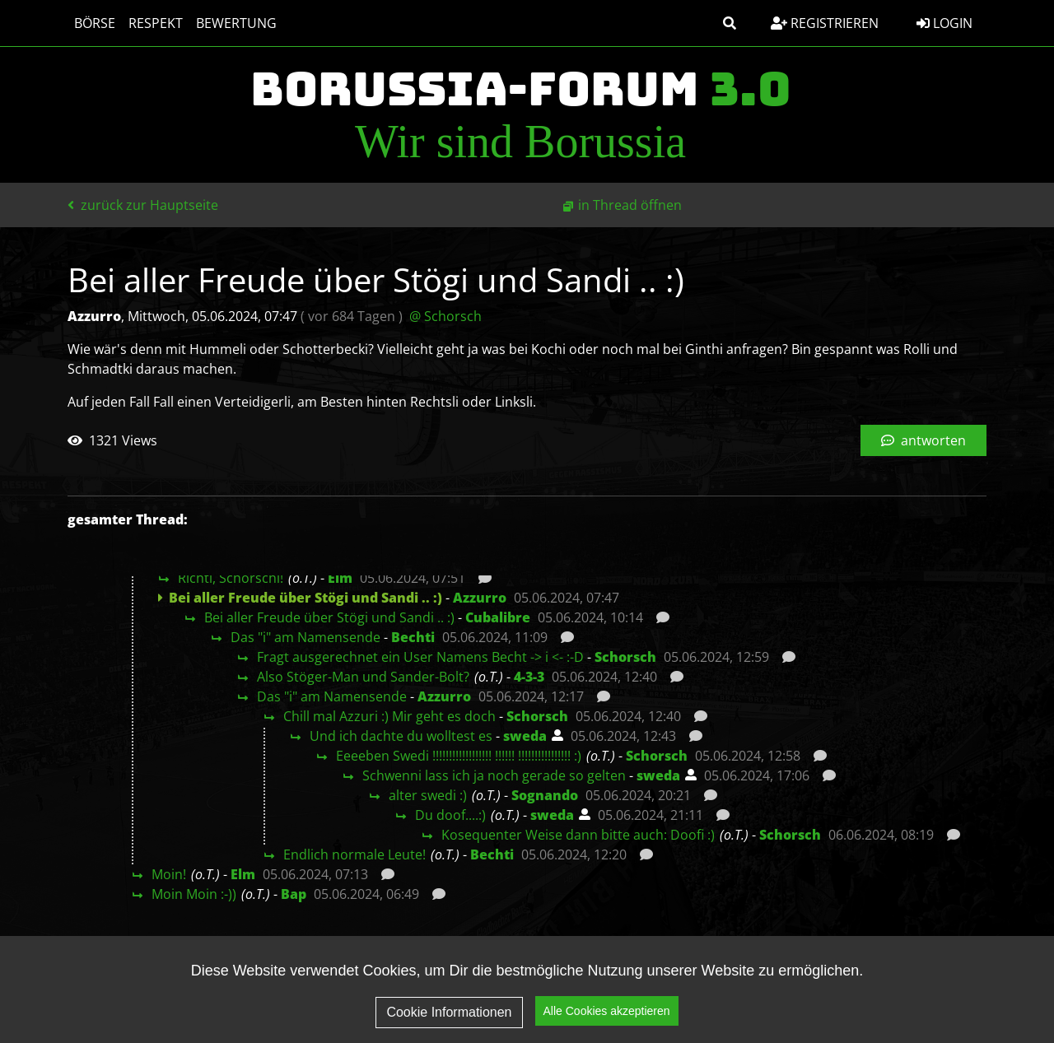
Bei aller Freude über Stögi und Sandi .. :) (329, 617)
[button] (729, 23)
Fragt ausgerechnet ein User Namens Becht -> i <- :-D (420, 657)
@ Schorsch (445, 316)
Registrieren (825, 23)
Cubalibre (497, 617)
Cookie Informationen (448, 1015)
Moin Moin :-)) (194, 894)
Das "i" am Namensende (305, 637)
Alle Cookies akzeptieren (606, 1013)
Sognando (544, 795)
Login (944, 23)
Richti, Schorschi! (231, 578)
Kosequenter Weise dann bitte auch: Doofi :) (578, 835)
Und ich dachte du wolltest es (401, 736)
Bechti (413, 637)
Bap (293, 894)
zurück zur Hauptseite (143, 205)
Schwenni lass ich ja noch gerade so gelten (494, 775)
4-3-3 (529, 677)
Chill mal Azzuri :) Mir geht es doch (389, 716)
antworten (923, 440)
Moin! (168, 874)
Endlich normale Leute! (354, 854)
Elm (340, 578)
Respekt (155, 23)
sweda (525, 736)
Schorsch (625, 657)
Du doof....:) (450, 815)
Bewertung (236, 23)
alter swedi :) (427, 795)
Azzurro (479, 598)
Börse (94, 23)
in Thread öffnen (630, 205)
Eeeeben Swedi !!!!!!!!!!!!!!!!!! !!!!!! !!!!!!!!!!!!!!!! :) (459, 756)
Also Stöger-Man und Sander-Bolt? (363, 677)
